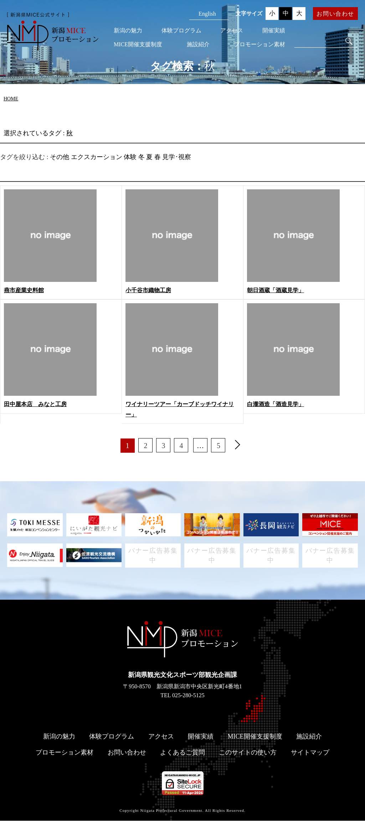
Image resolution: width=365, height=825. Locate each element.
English (207, 14)
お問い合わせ (335, 14)
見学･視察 (176, 157)
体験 (130, 157)
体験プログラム (181, 30)
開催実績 (273, 30)
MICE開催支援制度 (138, 44)
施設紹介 (198, 44)
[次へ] (238, 445)
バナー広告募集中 (153, 557)
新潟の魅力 (128, 30)
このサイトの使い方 (248, 756)
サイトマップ (310, 756)
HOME (11, 98)
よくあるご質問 (182, 756)
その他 (59, 157)
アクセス (231, 30)
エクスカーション (96, 157)
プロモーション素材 (259, 44)
